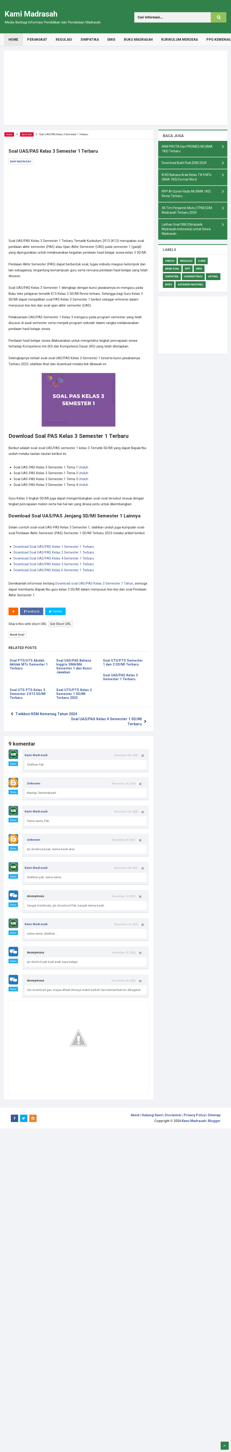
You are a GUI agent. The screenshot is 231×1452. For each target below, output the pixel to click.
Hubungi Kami (152, 1112)
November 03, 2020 (126, 752)
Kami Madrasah (36, 752)
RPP (187, 271)
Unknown (33, 780)
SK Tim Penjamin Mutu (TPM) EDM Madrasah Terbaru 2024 (187, 212)
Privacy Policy (195, 1112)
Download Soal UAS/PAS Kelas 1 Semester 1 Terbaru (54, 547)
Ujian (201, 263)
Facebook (32, 611)
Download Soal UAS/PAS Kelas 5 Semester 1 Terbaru (54, 564)
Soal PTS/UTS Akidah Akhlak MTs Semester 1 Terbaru (29, 665)
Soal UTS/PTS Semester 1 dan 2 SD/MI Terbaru (124, 663)
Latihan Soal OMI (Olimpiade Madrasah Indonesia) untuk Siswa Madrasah (186, 231)
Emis (199, 271)
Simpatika (171, 279)
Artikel (213, 279)
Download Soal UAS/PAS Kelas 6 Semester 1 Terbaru (54, 570)
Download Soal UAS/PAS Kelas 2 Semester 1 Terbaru (54, 552)
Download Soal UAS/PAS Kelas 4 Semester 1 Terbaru (54, 558)
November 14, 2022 (126, 921)
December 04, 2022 (123, 977)
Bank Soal (17, 635)
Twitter (56, 611)
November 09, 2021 (123, 836)
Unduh (83, 467)
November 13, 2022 (123, 893)
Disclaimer (173, 1112)
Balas (13, 760)
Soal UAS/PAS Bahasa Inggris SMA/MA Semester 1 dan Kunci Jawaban (74, 667)
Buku (168, 287)
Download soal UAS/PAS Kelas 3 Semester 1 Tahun (94, 583)
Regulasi (186, 263)
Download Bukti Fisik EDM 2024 (184, 164)
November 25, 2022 (123, 949)
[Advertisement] (115, 88)
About (135, 1112)
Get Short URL (60, 624)
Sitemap (214, 1112)
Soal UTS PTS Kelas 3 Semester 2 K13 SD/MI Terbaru (28, 695)
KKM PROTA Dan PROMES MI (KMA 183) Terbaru (187, 149)
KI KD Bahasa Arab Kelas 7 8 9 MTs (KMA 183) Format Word (186, 178)
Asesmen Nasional (190, 287)
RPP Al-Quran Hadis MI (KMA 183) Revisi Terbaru (186, 195)
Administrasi (193, 279)
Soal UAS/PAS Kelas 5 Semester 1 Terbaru (121, 678)
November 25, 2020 (123, 780)
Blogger (214, 1118)
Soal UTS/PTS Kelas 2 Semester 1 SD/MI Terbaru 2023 (74, 695)
